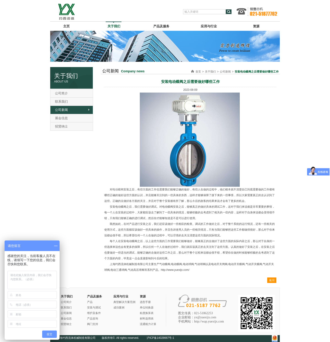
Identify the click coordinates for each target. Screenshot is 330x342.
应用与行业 (209, 26)
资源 (256, 26)
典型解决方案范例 (124, 302)
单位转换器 (147, 307)
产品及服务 (161, 26)
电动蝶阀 (118, 189)
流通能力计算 (148, 324)
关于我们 (113, 26)
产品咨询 (92, 318)
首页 (198, 71)
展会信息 (61, 118)
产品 (90, 302)
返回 (272, 280)
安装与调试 (94, 307)
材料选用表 (147, 318)
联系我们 (61, 101)
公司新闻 (61, 110)
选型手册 (145, 302)
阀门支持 (92, 324)
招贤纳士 (61, 126)
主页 (66, 26)
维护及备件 (94, 313)
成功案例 (118, 307)
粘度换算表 (147, 313)
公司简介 (61, 93)
